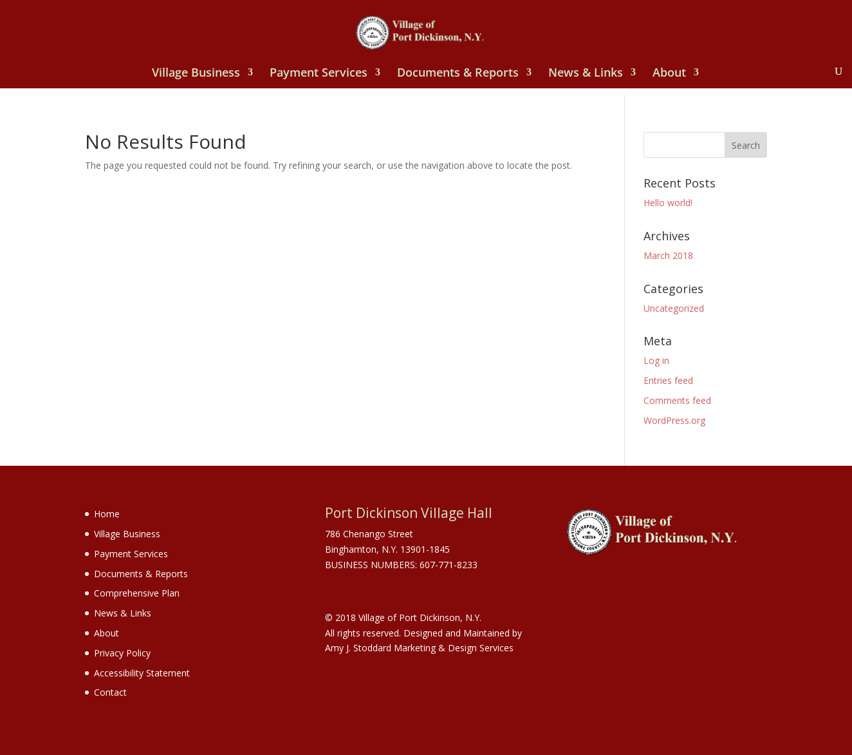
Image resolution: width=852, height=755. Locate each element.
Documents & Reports (458, 74)
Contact (110, 692)
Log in (656, 360)
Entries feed (668, 380)
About (669, 74)
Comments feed (677, 400)
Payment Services (318, 74)
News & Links (585, 74)
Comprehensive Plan (137, 593)
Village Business (196, 74)
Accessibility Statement (142, 673)
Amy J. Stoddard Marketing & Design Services (419, 648)
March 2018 (668, 255)
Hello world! (668, 202)
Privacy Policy (122, 653)
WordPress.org (674, 420)
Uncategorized (674, 308)
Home (107, 514)
